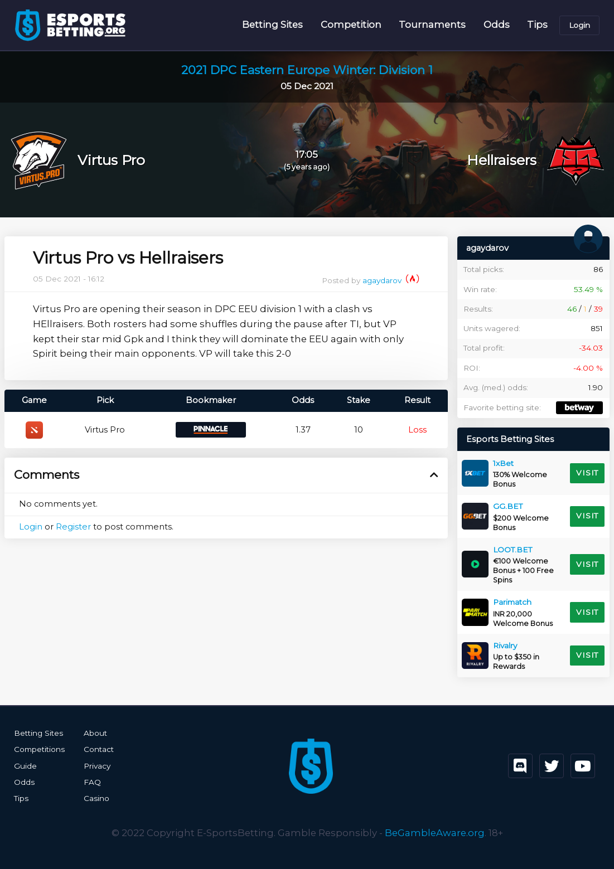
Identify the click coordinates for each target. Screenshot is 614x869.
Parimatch (512, 602)
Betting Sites (272, 24)
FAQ (92, 782)
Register (73, 527)
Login (579, 25)
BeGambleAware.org (435, 832)
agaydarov (390, 280)
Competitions (39, 749)
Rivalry (505, 645)
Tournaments (432, 24)
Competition (351, 24)
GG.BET (508, 506)
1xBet (503, 463)
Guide (25, 765)
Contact (99, 749)
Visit (587, 472)
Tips (537, 24)
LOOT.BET (512, 549)
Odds (497, 24)
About (95, 733)
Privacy (97, 765)
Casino (96, 798)
